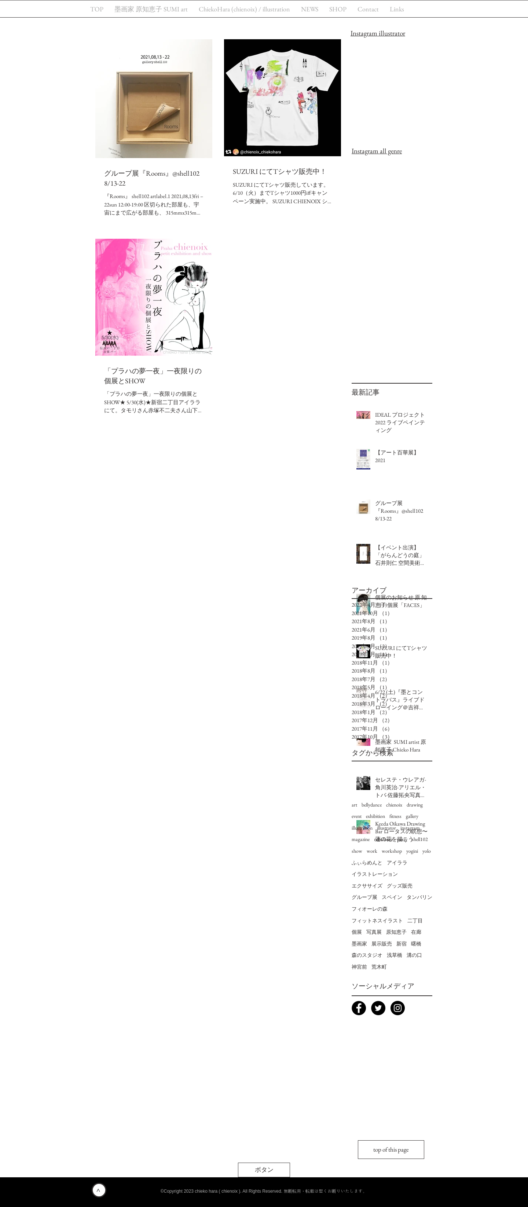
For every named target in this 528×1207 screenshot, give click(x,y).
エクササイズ (367, 885)
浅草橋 (394, 955)
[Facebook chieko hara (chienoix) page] (359, 1008)
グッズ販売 (399, 885)
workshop (392, 851)
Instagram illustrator (378, 33)
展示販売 (381, 943)
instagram (410, 827)
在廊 (416, 932)
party (402, 839)
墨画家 (359, 943)
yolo (426, 851)
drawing (415, 804)
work (372, 851)
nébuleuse (383, 839)
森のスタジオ (367, 955)
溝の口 (414, 955)
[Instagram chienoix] (397, 1008)
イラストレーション (375, 874)
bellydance (372, 804)
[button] (264, 1170)
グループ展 (364, 897)
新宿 (401, 943)
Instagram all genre (377, 151)
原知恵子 (396, 932)
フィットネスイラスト (377, 920)
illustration (362, 827)
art (354, 804)
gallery (412, 816)
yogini (412, 851)
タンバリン (419, 897)
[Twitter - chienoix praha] (378, 1008)
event (357, 816)
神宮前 (359, 966)
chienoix (394, 804)
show (357, 851)
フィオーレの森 (370, 909)
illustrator (386, 827)
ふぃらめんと (367, 862)
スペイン (392, 897)
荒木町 (379, 966)
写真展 (374, 932)
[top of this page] (391, 1149)
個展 (357, 932)
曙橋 (416, 943)
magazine (361, 839)
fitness (395, 816)
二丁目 (415, 920)
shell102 (420, 839)
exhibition (375, 816)
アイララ (397, 862)
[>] (99, 1190)
